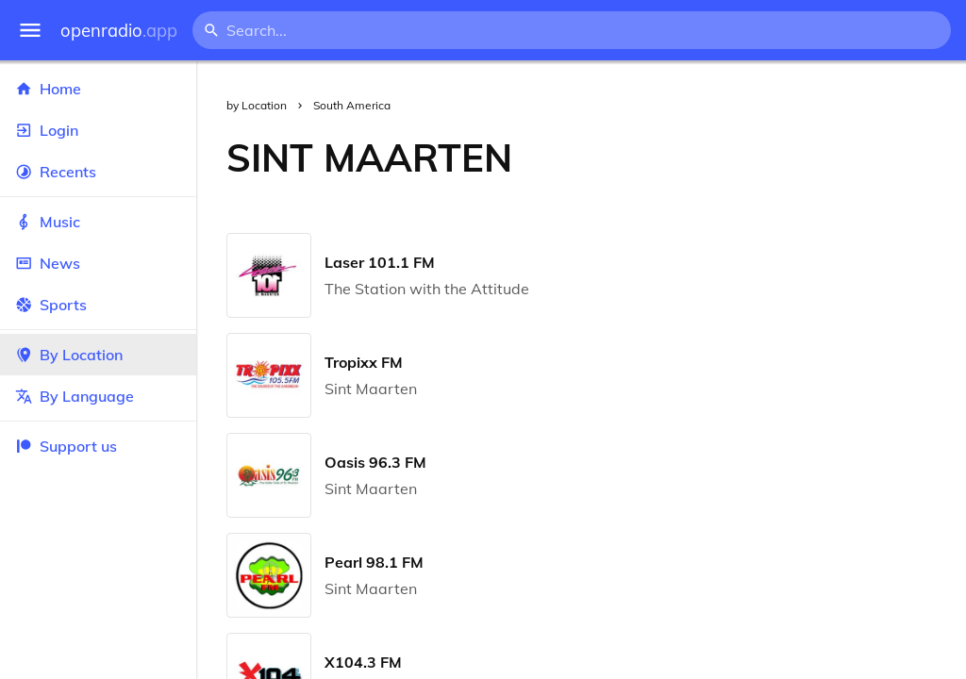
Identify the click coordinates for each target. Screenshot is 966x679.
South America (352, 105)
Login (98, 130)
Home (98, 88)
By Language (98, 396)
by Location (256, 105)
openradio (118, 30)
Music (98, 221)
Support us (66, 446)
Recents (98, 171)
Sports (98, 304)
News (98, 263)
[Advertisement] (754, 157)
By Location (98, 354)
